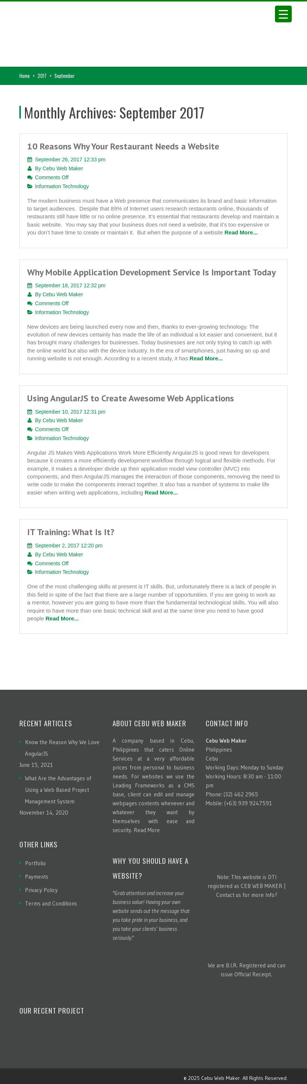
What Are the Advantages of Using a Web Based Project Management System (58, 790)
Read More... (240, 232)
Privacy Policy (41, 890)
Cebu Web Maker (62, 168)
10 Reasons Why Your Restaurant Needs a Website (123, 146)
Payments (36, 876)
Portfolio (35, 863)
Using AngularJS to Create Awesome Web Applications (130, 398)
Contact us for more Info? (246, 894)
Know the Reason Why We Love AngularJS (62, 748)
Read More (147, 830)
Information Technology (62, 186)
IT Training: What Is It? (70, 532)
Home (24, 75)
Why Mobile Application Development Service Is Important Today (151, 272)
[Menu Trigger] (283, 14)
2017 (42, 75)
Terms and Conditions (51, 903)
